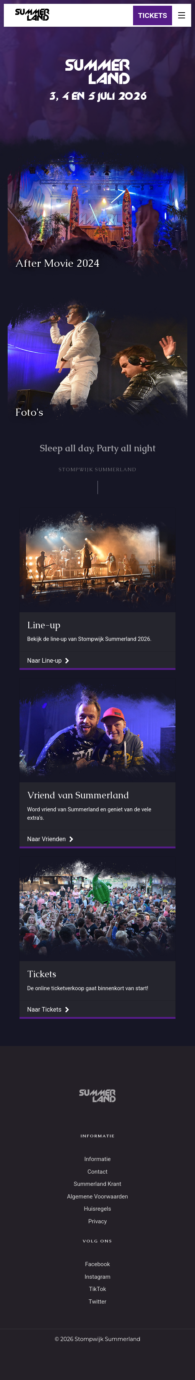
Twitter (97, 1301)
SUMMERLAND (32, 15)
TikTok (97, 1289)
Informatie (97, 1159)
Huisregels (97, 1208)
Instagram (97, 1276)
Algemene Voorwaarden (97, 1196)
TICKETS (152, 15)
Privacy (97, 1221)
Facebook (97, 1264)
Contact (97, 1171)
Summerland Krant (97, 1184)
